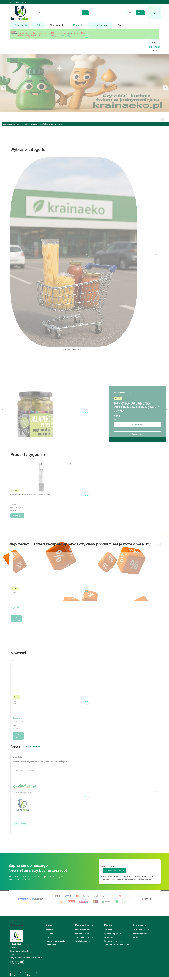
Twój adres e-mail (107, 866)
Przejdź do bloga (31, 746)
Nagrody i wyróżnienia (55, 941)
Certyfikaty (51, 944)
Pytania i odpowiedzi (113, 933)
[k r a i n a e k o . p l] (154, 47)
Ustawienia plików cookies (115, 944)
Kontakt (24, 2)
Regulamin (108, 937)
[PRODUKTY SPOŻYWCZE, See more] (73, 254)
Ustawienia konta (140, 933)
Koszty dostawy (82, 933)
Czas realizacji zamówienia (86, 937)
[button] (85, 12)
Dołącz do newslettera (114, 871)
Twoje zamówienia (141, 929)
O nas (31, 2)
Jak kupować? (110, 929)
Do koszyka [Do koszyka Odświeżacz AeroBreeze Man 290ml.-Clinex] (17, 516)
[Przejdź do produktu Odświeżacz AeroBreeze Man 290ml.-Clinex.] (41, 477)
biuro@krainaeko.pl (19, 951)
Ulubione (137, 937)
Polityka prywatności (113, 941)
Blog (48, 937)
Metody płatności (82, 929)
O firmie (49, 933)
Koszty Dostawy (63, 35)
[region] (85, 124)
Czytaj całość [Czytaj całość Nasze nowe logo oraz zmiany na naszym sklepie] (20, 823)
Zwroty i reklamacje (83, 941)
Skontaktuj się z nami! (58, 124)
